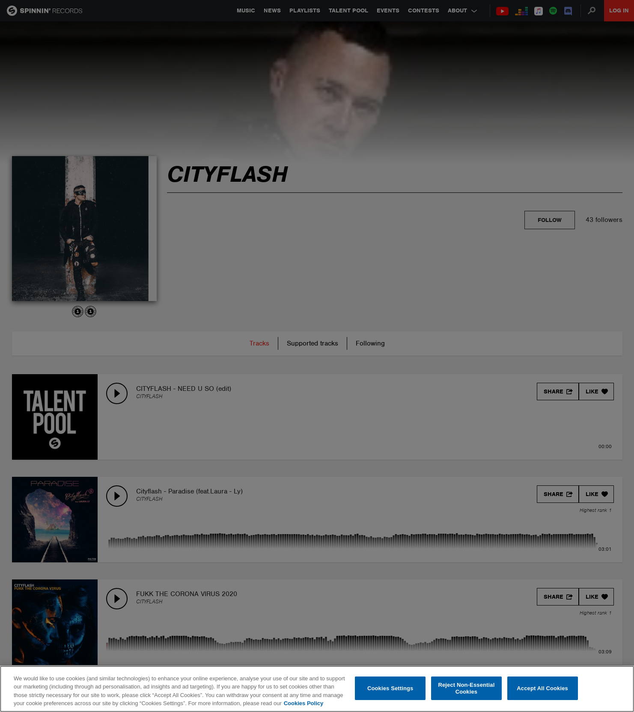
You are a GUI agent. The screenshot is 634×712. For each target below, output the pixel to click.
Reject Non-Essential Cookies (466, 688)
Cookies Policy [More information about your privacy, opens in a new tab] (303, 703)
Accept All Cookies (542, 688)
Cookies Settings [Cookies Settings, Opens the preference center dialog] (390, 688)
